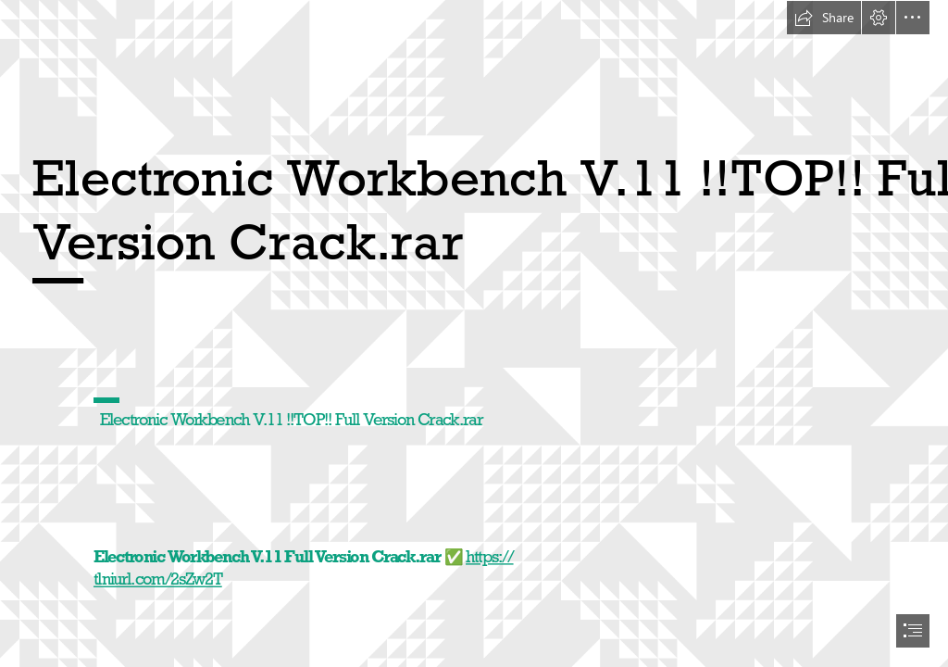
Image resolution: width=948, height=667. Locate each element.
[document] (474, 333)
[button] (824, 17)
